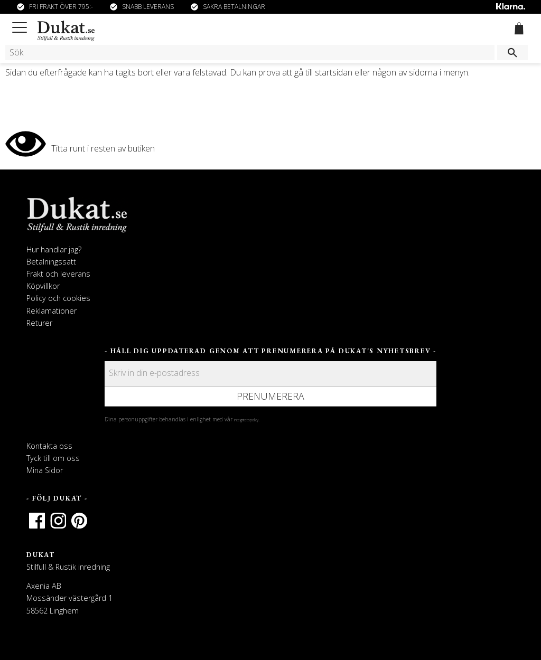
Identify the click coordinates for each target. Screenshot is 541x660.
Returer (39, 323)
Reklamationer (51, 311)
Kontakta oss (49, 446)
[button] (21, 25)
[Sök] (512, 52)
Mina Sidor (44, 470)
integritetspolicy (246, 419)
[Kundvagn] (517, 30)
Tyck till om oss (53, 458)
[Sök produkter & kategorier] (250, 52)
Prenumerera (270, 396)
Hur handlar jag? (53, 249)
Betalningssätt (51, 262)
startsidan (333, 72)
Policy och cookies (58, 298)
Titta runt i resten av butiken (103, 148)
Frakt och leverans (58, 274)
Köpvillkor (43, 286)
